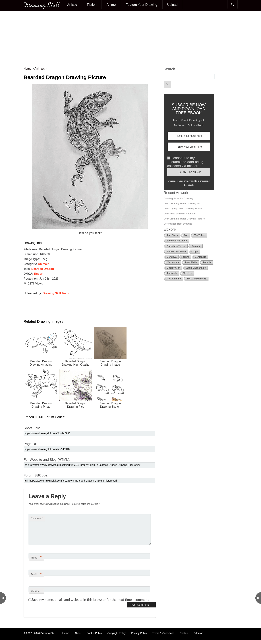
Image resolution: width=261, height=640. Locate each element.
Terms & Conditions (163, 633)
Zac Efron (172, 235)
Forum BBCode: (36, 475)
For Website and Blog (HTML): (47, 459)
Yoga (195, 251)
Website (35, 590)
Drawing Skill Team (56, 293)
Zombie (207, 262)
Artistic (72, 5)
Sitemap (198, 633)
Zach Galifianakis (196, 267)
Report (39, 273)
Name (36, 557)
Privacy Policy (139, 633)
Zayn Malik (191, 262)
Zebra (186, 257)
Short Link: (32, 428)
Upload (172, 5)
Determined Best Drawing (178, 223)
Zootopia (172, 273)
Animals (43, 263)
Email (36, 574)
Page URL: (32, 444)
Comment (37, 518)
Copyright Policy (116, 633)
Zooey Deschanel (177, 251)
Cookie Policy (94, 633)
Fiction (91, 5)
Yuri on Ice (173, 262)
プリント (187, 273)
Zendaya (172, 257)
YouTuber (199, 235)
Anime (111, 5)
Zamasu (196, 246)
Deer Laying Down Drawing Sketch (183, 208)
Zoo (186, 235)
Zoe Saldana (174, 278)
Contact (184, 633)
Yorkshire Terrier (176, 246)
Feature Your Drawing (141, 5)
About (77, 633)
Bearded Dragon (42, 268)
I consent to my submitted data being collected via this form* (185, 162)
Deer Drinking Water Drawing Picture (184, 218)
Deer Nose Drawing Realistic (180, 213)
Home (65, 633)
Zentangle (200, 257)
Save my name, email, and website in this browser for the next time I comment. (90, 599)
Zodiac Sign (174, 267)
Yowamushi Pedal (177, 240)
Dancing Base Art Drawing (178, 198)
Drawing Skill (47, 633)
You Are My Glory (196, 278)
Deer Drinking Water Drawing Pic (182, 203)
